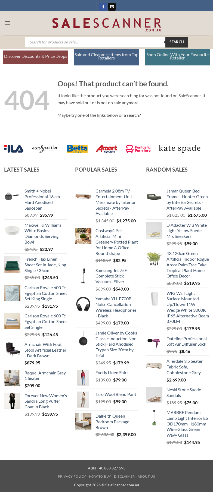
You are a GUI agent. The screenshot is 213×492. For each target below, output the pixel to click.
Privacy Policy (72, 476)
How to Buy (100, 476)
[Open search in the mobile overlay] (106, 42)
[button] (7, 23)
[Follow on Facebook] (103, 7)
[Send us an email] (112, 7)
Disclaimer (124, 476)
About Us (146, 476)
